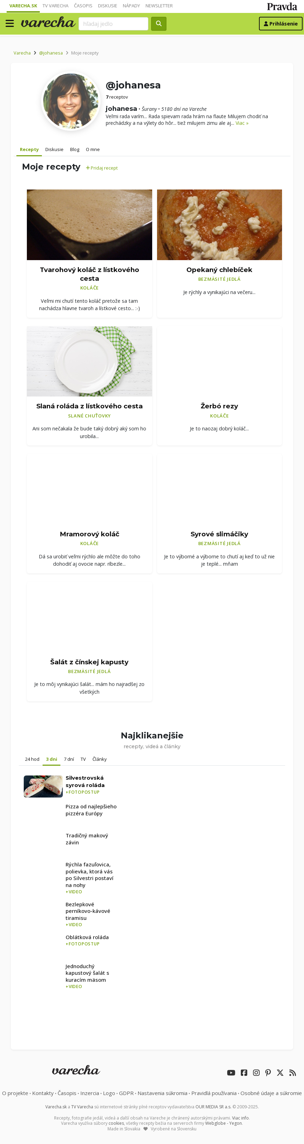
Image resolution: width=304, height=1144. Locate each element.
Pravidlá (214, 1092)
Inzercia (89, 1092)
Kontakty (43, 1092)
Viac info (240, 1118)
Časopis (83, 5)
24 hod (32, 759)
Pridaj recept (102, 168)
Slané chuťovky (89, 416)
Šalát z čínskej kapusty (89, 662)
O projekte (15, 1092)
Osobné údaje (271, 1092)
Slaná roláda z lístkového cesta (89, 406)
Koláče (89, 288)
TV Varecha (55, 5)
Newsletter (159, 5)
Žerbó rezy (219, 406)
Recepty (29, 149)
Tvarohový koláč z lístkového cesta (89, 274)
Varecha (22, 53)
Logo (109, 1092)
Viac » (242, 123)
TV (83, 759)
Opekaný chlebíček (219, 270)
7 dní (69, 759)
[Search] (113, 23)
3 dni (51, 759)
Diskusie (107, 5)
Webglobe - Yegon (223, 1123)
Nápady (131, 5)
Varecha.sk (23, 5)
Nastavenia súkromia (162, 1092)
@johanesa (51, 53)
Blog (74, 149)
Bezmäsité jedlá (219, 279)
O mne (93, 149)
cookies (116, 1123)
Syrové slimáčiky (219, 534)
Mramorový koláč (89, 534)
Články (99, 759)
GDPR (126, 1092)
